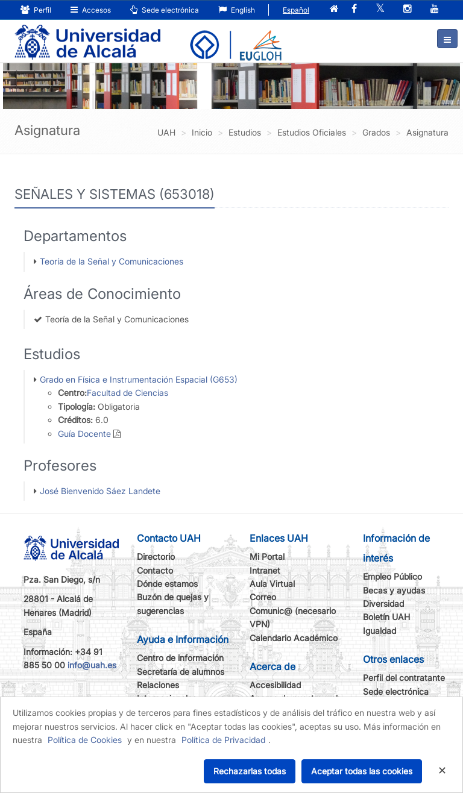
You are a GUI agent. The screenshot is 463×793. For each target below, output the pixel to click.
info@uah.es (92, 665)
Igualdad (379, 630)
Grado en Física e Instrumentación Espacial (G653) (139, 379)
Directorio (156, 556)
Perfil (35, 9)
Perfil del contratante (404, 677)
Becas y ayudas (394, 590)
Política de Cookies (85, 740)
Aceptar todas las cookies (361, 771)
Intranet (265, 570)
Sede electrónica (164, 9)
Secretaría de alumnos (180, 671)
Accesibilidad (275, 685)
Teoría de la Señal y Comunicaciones (111, 261)
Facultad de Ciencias (127, 392)
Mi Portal (267, 556)
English (236, 9)
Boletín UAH (386, 617)
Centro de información (180, 658)
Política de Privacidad (223, 740)
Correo (263, 597)
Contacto (155, 570)
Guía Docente (84, 433)
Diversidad (383, 603)
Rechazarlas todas (249, 771)
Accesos (91, 9)
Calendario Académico (294, 638)
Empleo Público (392, 576)
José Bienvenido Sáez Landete (100, 491)
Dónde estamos (167, 583)
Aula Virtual (272, 583)
